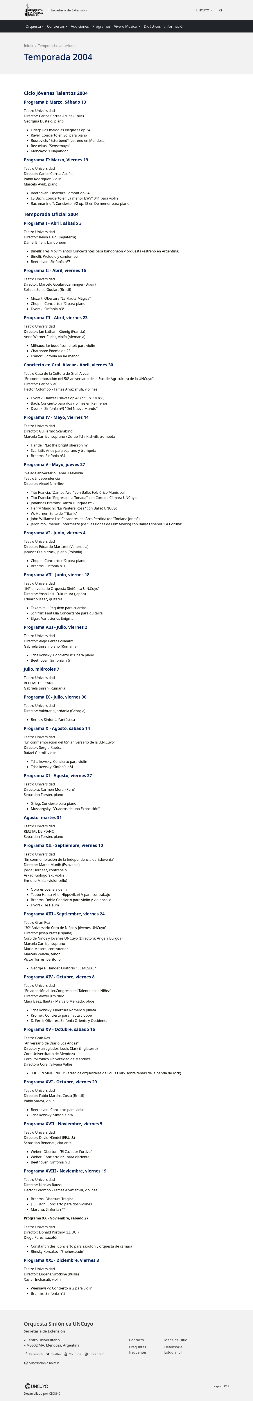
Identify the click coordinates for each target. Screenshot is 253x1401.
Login (217, 1386)
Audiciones (80, 26)
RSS (226, 1386)
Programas (101, 26)
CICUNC (54, 1393)
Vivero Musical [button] (126, 26)
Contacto (136, 1340)
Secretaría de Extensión (69, 10)
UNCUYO (203, 10)
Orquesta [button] (33, 26)
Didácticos (152, 26)
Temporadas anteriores (57, 45)
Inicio (28, 45)
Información (174, 26)
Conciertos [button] (56, 26)
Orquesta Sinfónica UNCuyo (58, 1323)
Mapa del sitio (175, 1340)
